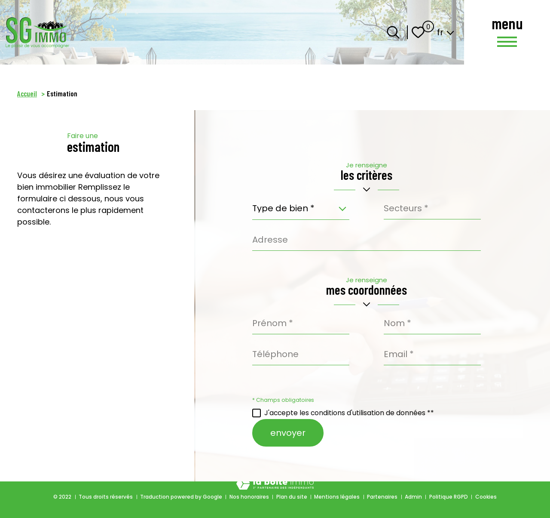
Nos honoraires (249, 496)
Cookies (486, 496)
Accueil (27, 93)
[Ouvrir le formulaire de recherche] (393, 32)
